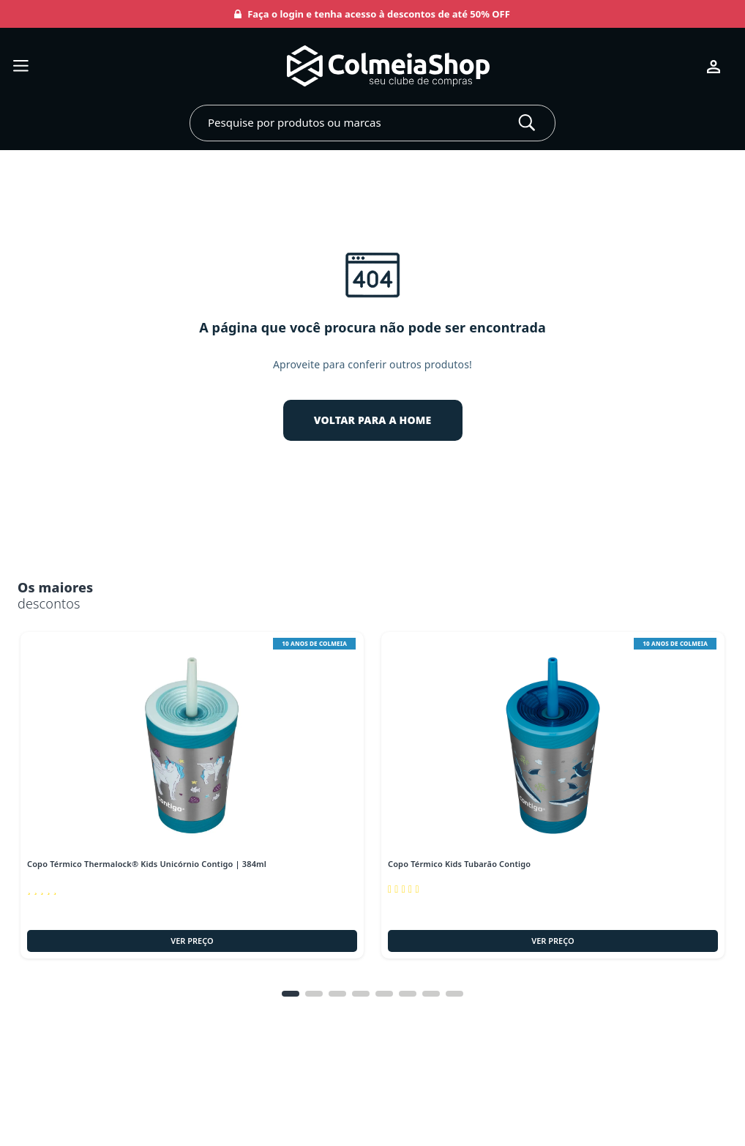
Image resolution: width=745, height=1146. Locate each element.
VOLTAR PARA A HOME (373, 420)
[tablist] (372, 994)
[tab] (290, 994)
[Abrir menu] (21, 67)
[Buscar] (527, 123)
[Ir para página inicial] (367, 66)
